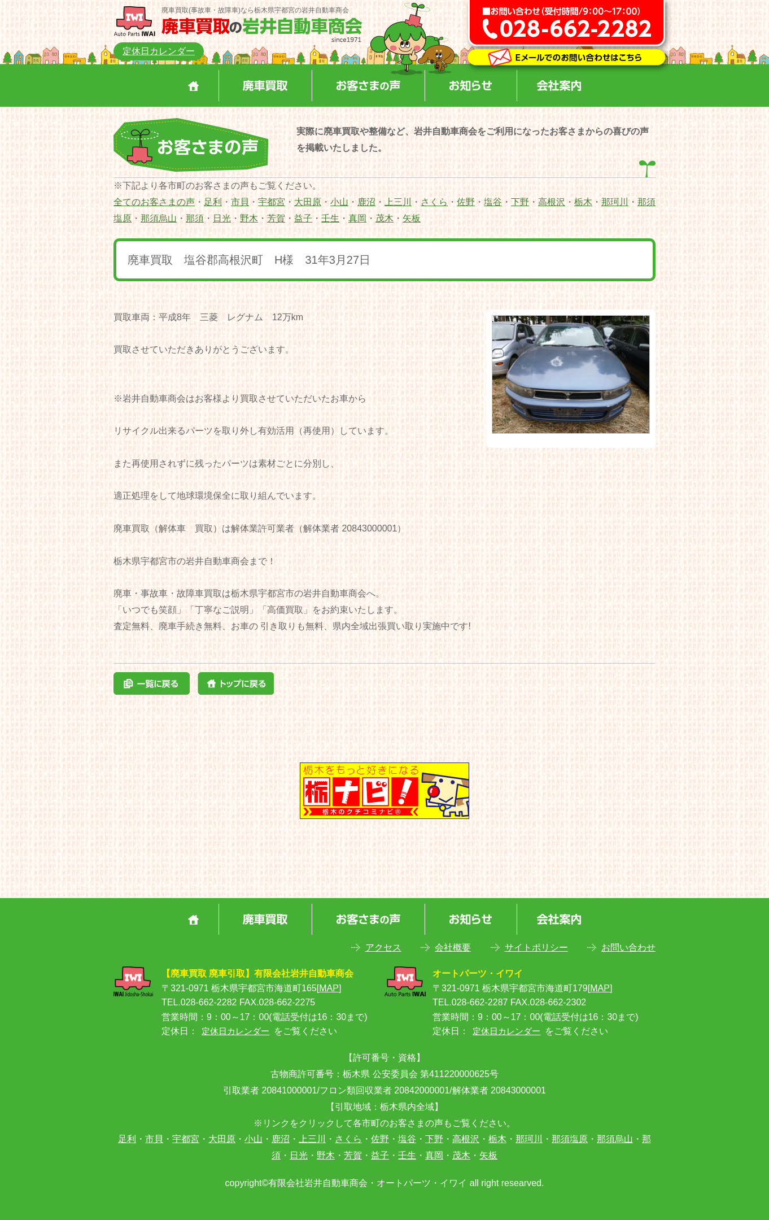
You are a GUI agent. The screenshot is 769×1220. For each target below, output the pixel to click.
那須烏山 (159, 218)
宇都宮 (271, 202)
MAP (329, 988)
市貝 (240, 202)
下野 (520, 202)
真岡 (357, 218)
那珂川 (614, 202)
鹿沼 (366, 202)
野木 (249, 218)
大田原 (307, 202)
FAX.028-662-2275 (277, 1002)
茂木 (384, 218)
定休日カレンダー (159, 51)
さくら (434, 202)
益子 (303, 218)
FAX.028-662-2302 (548, 1002)
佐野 (466, 202)
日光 (222, 218)
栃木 (583, 202)
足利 (213, 202)
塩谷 (493, 202)
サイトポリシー (536, 947)
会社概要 (453, 947)
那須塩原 (570, 1139)
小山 (339, 202)
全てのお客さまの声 (154, 202)
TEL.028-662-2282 (199, 1002)
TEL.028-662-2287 (470, 1002)
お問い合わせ (628, 947)
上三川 (398, 202)
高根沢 (551, 202)
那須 (195, 218)
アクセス (383, 947)
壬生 (330, 218)
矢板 (412, 218)
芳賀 (276, 218)
